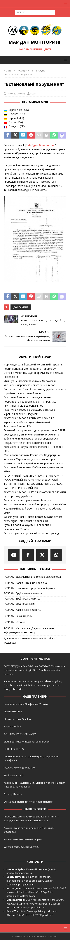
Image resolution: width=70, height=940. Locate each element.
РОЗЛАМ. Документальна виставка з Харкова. (32, 576)
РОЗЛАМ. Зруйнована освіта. (22, 598)
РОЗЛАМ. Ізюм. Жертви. (18, 616)
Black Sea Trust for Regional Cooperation (27, 741)
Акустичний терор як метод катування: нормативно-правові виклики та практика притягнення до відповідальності (30, 401)
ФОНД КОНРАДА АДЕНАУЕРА (20, 734)
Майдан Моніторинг (41, 145)
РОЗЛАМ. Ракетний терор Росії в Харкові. (29, 588)
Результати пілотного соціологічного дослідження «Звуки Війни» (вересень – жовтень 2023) (34, 447)
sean (33, 93)
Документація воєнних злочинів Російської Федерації (30, 640)
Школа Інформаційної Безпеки (21, 846)
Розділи (23, 70)
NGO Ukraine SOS (14, 749)
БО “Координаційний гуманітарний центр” (28, 801)
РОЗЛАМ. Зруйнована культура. (23, 593)
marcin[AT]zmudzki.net (32, 907)
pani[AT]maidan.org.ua (19, 873)
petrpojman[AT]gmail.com (20, 896)
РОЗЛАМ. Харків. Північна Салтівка (25, 583)
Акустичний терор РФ (17, 426)
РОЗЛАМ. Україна (14, 622)
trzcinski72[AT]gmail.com (40, 915)
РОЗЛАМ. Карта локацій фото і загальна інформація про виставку (29, 630)
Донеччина (20, 307)
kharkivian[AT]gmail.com (20, 884)
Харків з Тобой (12, 726)
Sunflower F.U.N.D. (14, 775)
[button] (65, 4)
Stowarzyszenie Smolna (17, 719)
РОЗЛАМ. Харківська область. (22, 609)
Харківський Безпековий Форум (23, 839)
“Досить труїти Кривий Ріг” (19, 767)
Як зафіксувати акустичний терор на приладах (33, 533)
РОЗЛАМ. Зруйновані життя (21, 603)
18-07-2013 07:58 (16, 93)
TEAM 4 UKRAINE (13, 711)
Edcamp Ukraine (13, 794)
